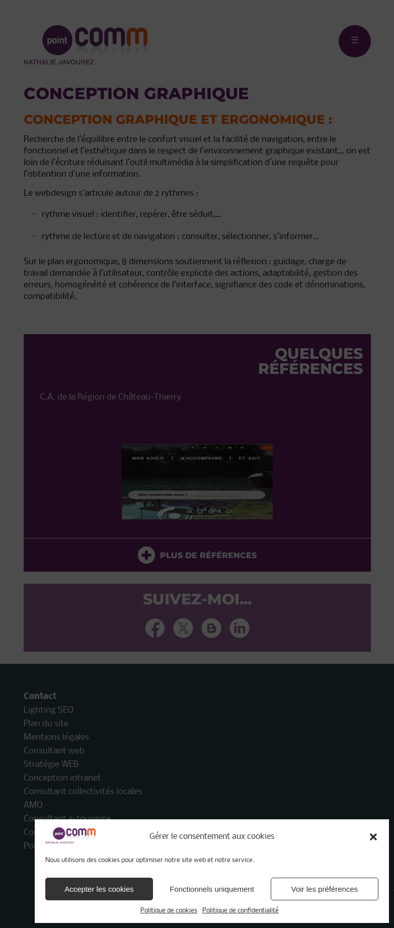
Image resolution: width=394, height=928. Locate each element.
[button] (373, 837)
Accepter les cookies (99, 889)
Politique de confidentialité (240, 910)
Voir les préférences (324, 889)
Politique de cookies (168, 910)
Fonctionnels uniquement (212, 889)
